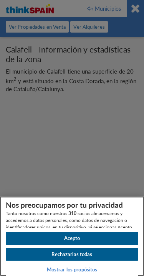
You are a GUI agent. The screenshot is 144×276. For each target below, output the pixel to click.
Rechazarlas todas (71, 254)
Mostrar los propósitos (72, 269)
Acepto (72, 238)
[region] (72, 236)
